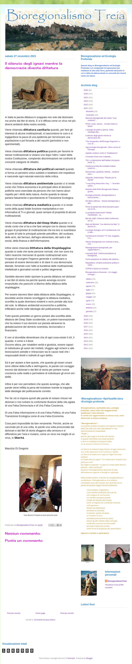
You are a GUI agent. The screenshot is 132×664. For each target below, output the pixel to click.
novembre (90, 115)
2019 (86, 319)
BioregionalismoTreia (117, 581)
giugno (89, 293)
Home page (40, 613)
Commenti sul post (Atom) (44, 620)
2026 (86, 90)
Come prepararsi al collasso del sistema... (102, 259)
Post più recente (13, 613)
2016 (86, 330)
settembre (90, 282)
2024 (86, 97)
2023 (86, 101)
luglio (88, 290)
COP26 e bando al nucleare (96, 269)
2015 (86, 334)
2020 (86, 316)
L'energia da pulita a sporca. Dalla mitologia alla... (99, 131)
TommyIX (71, 658)
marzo (89, 304)
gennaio (89, 311)
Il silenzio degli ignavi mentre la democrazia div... (98, 136)
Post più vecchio (67, 613)
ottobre (89, 279)
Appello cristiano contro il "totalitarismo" (101, 153)
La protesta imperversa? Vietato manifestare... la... (98, 214)
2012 (86, 345)
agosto (89, 286)
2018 (86, 323)
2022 (86, 104)
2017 (86, 327)
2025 (86, 94)
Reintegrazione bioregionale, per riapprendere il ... (98, 248)
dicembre (90, 111)
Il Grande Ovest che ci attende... (98, 157)
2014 (86, 337)
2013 (86, 341)
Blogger (89, 658)
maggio (89, 297)
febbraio (89, 308)
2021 (86, 108)
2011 (86, 348)
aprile (88, 301)
